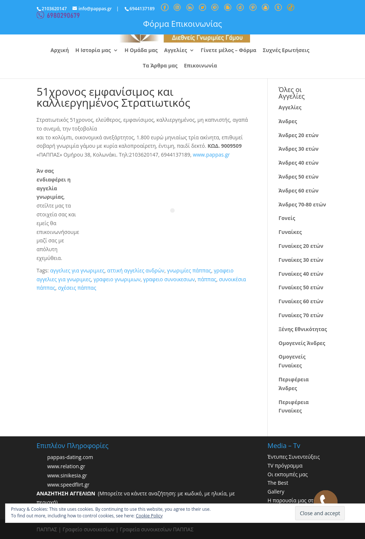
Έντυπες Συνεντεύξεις (294, 456)
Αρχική (60, 51)
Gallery (276, 491)
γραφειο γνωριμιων (117, 279)
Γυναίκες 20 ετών (301, 245)
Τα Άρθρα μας (160, 66)
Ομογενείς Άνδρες (302, 343)
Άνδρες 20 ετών (299, 135)
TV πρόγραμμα (285, 465)
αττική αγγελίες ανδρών (135, 270)
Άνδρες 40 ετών (299, 162)
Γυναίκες (290, 231)
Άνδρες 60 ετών (299, 190)
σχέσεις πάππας (77, 287)
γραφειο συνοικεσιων (169, 279)
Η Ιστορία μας (93, 51)
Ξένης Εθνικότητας (303, 329)
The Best (278, 482)
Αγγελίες (175, 51)
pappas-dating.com (70, 457)
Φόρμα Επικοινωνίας (182, 23)
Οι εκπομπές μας (288, 474)
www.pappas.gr (211, 154)
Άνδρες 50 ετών (299, 176)
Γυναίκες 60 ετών (301, 301)
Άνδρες (288, 121)
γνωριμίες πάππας (189, 270)
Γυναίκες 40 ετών (301, 273)
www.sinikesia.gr (67, 475)
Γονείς (287, 217)
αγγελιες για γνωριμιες (77, 270)
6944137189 (142, 9)
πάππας (207, 279)
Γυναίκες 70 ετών (301, 315)
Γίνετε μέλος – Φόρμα (228, 51)
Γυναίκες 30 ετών (301, 259)
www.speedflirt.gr (68, 484)
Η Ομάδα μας (140, 51)
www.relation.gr (66, 466)
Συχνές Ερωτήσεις (286, 51)
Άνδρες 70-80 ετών (302, 204)
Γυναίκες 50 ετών (301, 287)
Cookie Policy (149, 516)
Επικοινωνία (200, 66)
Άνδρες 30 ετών (299, 148)
